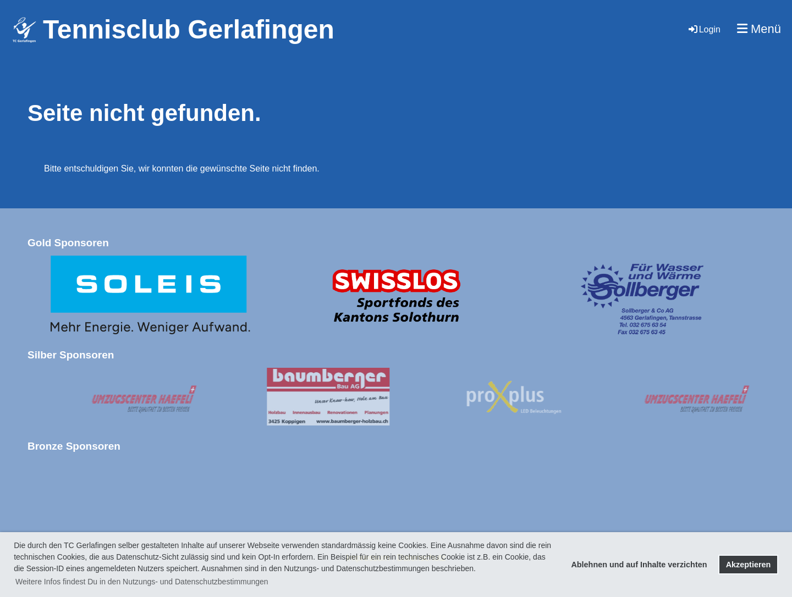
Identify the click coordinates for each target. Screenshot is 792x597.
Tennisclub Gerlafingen (188, 29)
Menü (759, 29)
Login (704, 29)
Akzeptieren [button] (748, 564)
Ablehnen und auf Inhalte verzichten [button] (639, 564)
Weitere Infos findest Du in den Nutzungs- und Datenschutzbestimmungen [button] (141, 581)
